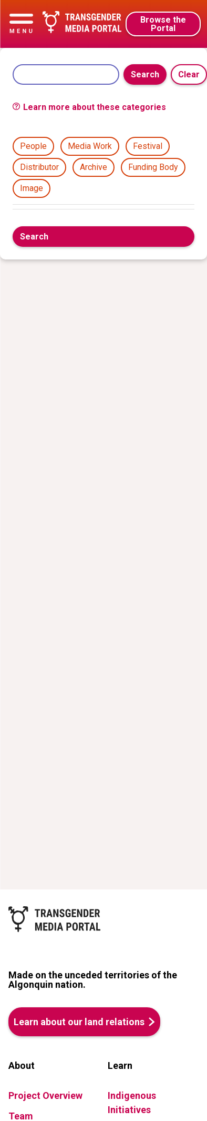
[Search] (66, 74)
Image (31, 188)
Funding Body (153, 167)
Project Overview (45, 1095)
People (33, 146)
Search (145, 74)
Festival (147, 146)
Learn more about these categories (89, 107)
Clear (189, 74)
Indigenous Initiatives (132, 1102)
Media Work (90, 146)
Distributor (39, 167)
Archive (93, 167)
